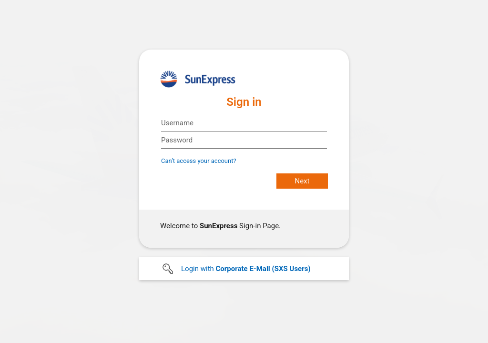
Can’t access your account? (198, 160)
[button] (244, 268)
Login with (246, 268)
